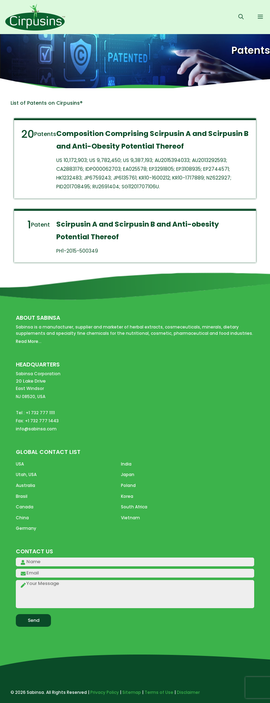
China (22, 518)
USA (20, 464)
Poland (128, 485)
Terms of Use (158, 692)
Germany (26, 528)
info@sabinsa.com (36, 429)
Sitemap (131, 692)
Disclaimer (188, 692)
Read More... (28, 341)
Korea (127, 496)
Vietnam (130, 518)
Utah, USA (26, 474)
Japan (127, 474)
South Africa (134, 507)
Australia (25, 485)
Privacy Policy (104, 692)
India (126, 464)
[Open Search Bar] (241, 17)
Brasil (21, 496)
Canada (24, 507)
